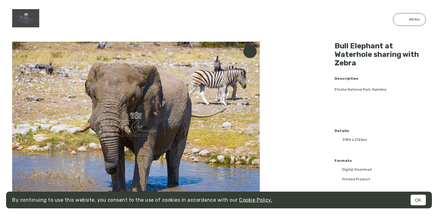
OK (418, 200)
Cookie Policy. (255, 200)
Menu (409, 19)
